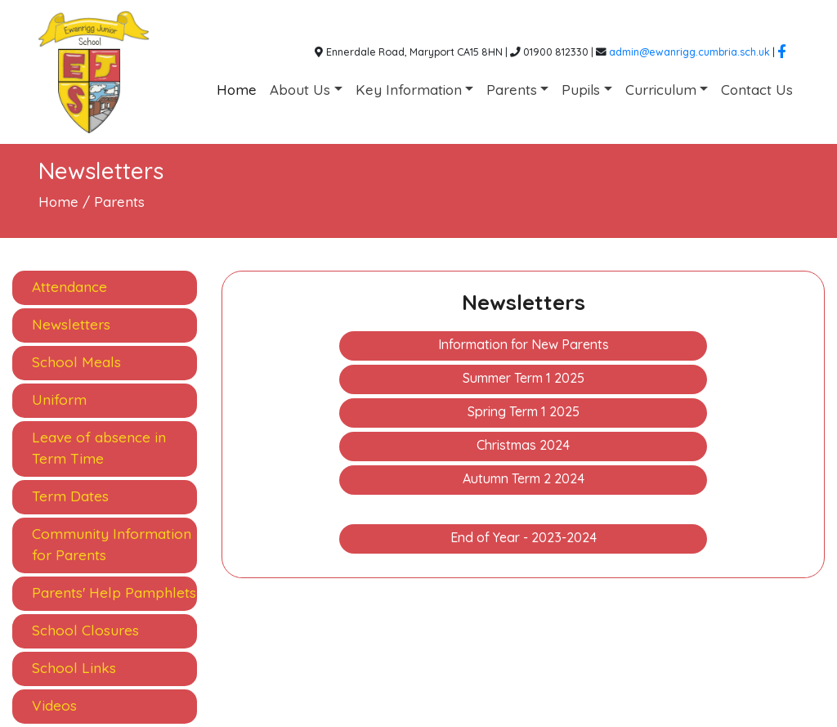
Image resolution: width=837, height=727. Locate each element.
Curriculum (660, 89)
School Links (74, 667)
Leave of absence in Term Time (99, 448)
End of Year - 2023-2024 (523, 537)
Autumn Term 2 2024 (523, 478)
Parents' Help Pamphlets (114, 592)
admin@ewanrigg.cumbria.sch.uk (689, 51)
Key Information (409, 89)
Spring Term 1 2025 (524, 411)
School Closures (85, 630)
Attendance (69, 286)
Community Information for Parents (111, 544)
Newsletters (71, 324)
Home (237, 89)
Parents (511, 89)
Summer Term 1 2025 (523, 378)
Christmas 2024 (523, 445)
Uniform (59, 399)
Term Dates (70, 496)
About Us (300, 89)
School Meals (76, 361)
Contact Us (757, 89)
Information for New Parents (523, 344)
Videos (54, 705)
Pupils (581, 89)
